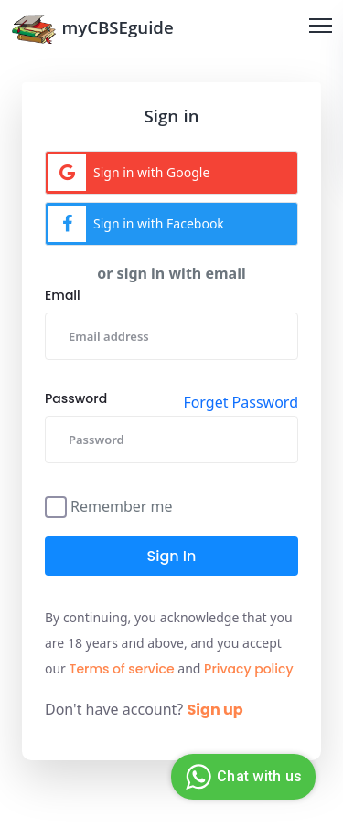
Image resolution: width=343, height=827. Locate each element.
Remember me (121, 505)
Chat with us (241, 776)
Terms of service (122, 669)
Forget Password (240, 402)
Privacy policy (249, 669)
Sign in (172, 556)
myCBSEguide (92, 29)
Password (76, 398)
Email (62, 295)
